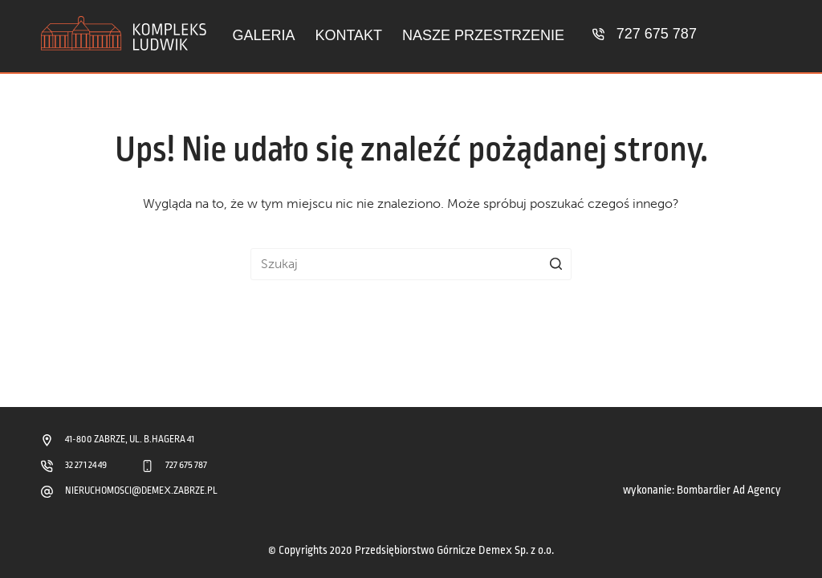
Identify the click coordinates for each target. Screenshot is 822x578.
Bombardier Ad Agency (729, 490)
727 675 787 (656, 34)
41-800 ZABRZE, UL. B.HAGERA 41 (129, 439)
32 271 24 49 (86, 465)
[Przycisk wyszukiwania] (555, 264)
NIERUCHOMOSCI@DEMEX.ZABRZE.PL (141, 491)
